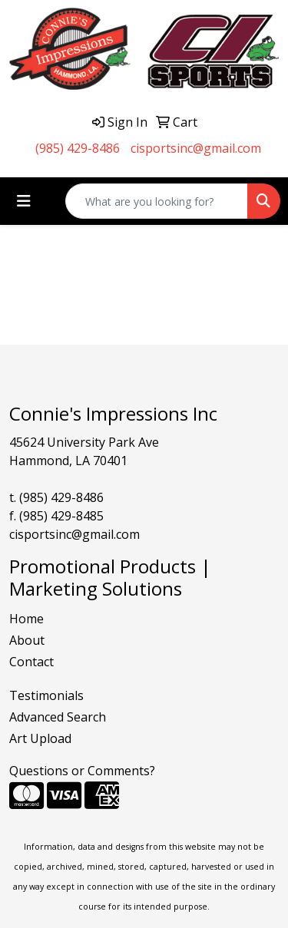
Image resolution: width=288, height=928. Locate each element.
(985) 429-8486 (77, 148)
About (27, 640)
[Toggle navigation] (24, 201)
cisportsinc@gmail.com (196, 148)
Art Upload (40, 738)
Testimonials (46, 695)
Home (26, 618)
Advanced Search (57, 716)
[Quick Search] (156, 201)
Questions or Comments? (82, 770)
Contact (31, 661)
